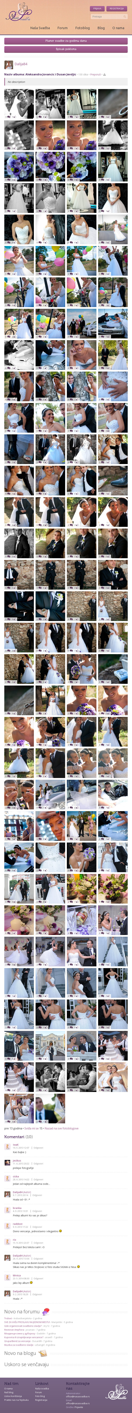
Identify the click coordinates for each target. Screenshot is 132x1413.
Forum (62, 28)
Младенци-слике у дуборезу (20, 1333)
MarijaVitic (57, 1322)
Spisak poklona (66, 49)
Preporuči (95, 74)
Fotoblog (82, 28)
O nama (118, 28)
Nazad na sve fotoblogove (62, 1128)
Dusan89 (37, 1341)
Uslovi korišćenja (13, 1396)
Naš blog (8, 1392)
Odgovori (38, 1147)
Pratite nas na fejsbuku (16, 1399)
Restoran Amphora (14, 1329)
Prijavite (79, 1407)
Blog (101, 28)
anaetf (48, 1337)
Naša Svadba (40, 28)
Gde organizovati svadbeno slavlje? (23, 1325)
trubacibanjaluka (22, 1318)
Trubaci (8, 1318)
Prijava (97, 8)
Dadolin (41, 1333)
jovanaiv (30, 1329)
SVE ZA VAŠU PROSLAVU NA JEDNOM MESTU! (27, 1322)
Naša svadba (42, 1388)
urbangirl (40, 1344)
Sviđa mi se (31, 1128)
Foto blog (40, 1396)
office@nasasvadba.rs (78, 1396)
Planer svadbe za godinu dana (66, 41)
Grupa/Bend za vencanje (17, 1341)
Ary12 (46, 1325)
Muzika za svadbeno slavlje (19, 1344)
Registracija (117, 8)
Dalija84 (21, 64)
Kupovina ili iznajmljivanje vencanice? (24, 1337)
